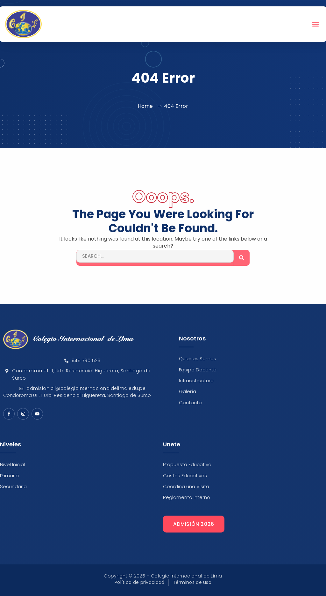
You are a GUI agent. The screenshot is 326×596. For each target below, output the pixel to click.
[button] (315, 24)
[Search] (242, 258)
